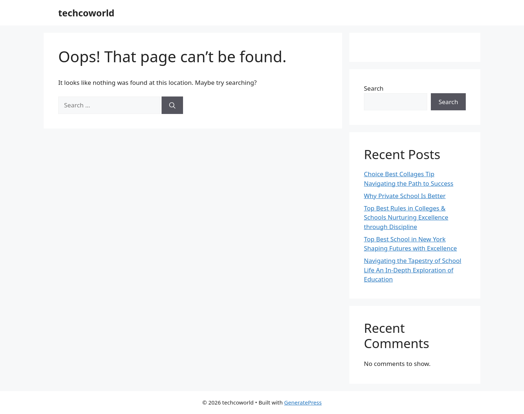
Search (374, 88)
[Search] (172, 105)
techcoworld (86, 13)
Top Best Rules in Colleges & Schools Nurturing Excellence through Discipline (406, 217)
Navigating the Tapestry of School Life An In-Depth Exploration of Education (412, 269)
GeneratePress (303, 402)
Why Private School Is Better (405, 196)
